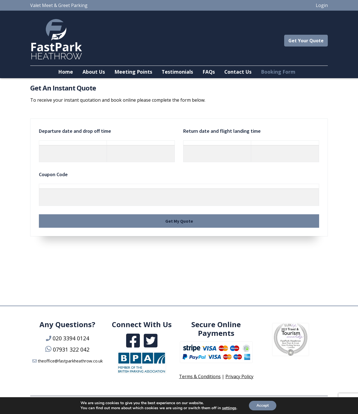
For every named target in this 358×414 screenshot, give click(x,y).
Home (65, 71)
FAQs (208, 71)
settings (228, 407)
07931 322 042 (71, 349)
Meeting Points (133, 71)
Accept (262, 405)
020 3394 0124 (71, 338)
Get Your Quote (306, 41)
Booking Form (278, 71)
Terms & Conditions (200, 376)
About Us (94, 71)
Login (322, 5)
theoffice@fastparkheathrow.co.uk (70, 361)
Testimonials (177, 71)
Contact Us (237, 71)
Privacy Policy (239, 376)
